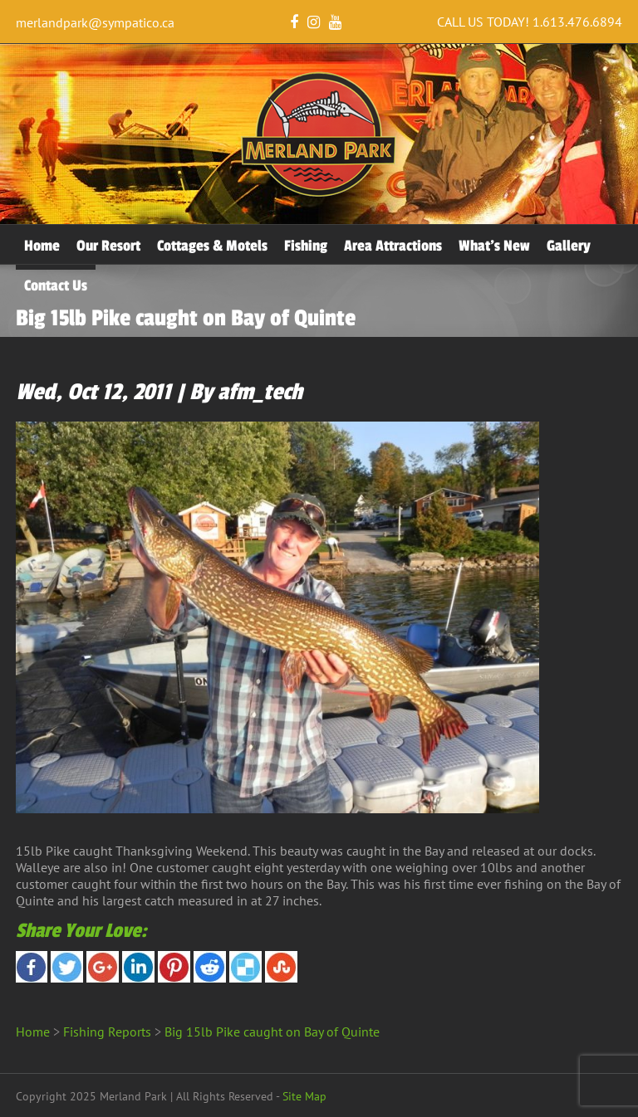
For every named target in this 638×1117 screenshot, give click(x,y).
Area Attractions (393, 246)
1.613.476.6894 (577, 21)
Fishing (305, 246)
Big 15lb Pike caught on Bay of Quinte (272, 1031)
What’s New (494, 246)
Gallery (569, 246)
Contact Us (55, 285)
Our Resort (108, 246)
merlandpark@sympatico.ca (95, 22)
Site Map (304, 1096)
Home (42, 246)
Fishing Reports (107, 1031)
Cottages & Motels (212, 246)
